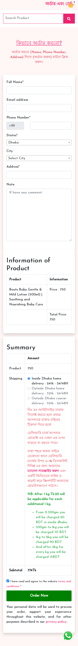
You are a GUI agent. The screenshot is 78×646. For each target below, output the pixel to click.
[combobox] (39, 142)
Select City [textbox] (16, 158)
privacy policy (56, 621)
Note (10, 184)
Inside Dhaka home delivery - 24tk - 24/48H (50, 381)
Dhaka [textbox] (13, 142)
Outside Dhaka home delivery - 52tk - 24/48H (50, 391)
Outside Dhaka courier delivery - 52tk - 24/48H (50, 401)
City (9, 151)
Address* (13, 166)
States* (11, 135)
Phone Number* (18, 117)
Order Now (39, 595)
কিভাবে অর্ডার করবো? (39, 43)
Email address (17, 100)
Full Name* (15, 82)
